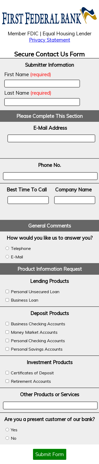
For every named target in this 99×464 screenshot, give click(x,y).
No (11, 438)
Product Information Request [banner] (49, 269)
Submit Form (49, 454)
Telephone (18, 248)
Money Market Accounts (32, 332)
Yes (11, 429)
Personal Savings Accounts (34, 349)
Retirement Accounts (28, 381)
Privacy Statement (49, 40)
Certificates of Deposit (30, 372)
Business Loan (22, 300)
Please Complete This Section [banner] (49, 116)
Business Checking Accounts (35, 323)
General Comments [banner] (49, 226)
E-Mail (14, 256)
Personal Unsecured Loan (32, 291)
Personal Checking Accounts (35, 340)
